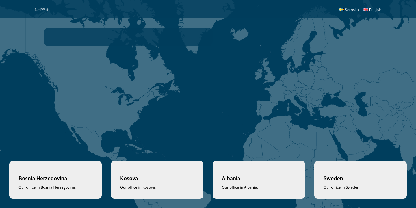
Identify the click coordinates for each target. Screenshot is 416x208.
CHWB (41, 9)
